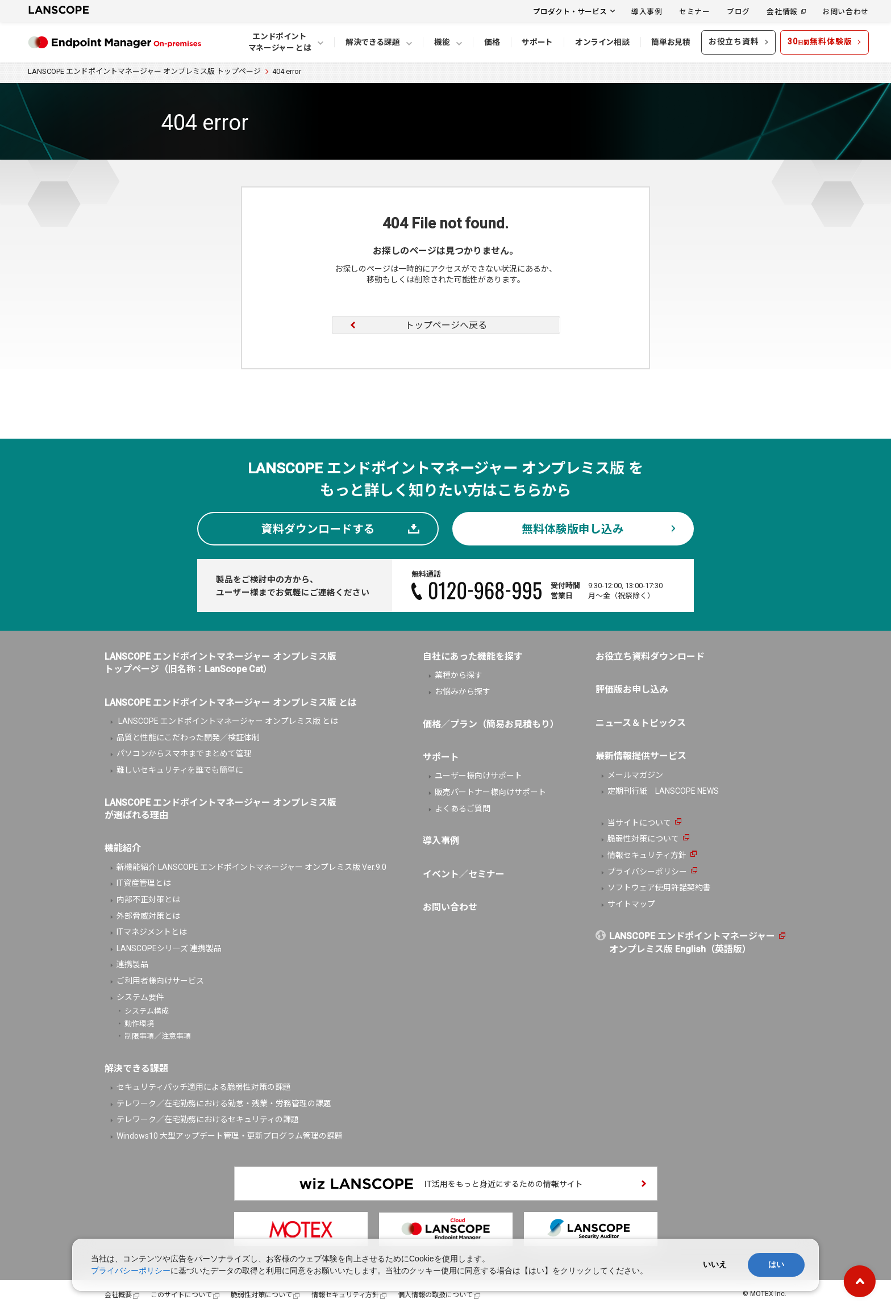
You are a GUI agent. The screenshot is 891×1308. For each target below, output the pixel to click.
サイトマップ (631, 904)
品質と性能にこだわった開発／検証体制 (188, 737)
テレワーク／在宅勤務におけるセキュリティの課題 (207, 1119)
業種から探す (458, 675)
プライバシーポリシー (647, 871)
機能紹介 (123, 848)
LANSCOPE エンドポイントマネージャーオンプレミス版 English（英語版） (692, 942)
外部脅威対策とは (148, 915)
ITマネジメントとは (151, 931)
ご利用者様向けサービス (160, 980)
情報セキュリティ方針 (646, 855)
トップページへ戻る (446, 325)
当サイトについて (639, 822)
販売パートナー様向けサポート (490, 792)
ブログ (738, 11)
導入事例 (647, 11)
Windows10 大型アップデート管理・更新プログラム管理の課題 (229, 1135)
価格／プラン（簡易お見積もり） (491, 724)
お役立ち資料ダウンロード (650, 656)
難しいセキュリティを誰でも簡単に (179, 769)
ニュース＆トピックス (641, 723)
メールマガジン (635, 775)
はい (776, 1264)
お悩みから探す (462, 691)
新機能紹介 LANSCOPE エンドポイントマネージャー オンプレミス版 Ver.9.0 (251, 867)
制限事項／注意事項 (157, 1036)
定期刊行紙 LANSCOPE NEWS (663, 790)
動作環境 (139, 1023)
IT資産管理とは (143, 883)
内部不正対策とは (148, 899)
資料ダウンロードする (318, 529)
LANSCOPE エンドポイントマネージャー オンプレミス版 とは (227, 721)
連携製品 (132, 964)
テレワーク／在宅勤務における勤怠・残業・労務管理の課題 (223, 1103)
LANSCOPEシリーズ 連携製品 (169, 948)
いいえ (715, 1264)
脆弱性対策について (643, 838)
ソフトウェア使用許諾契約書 (659, 887)
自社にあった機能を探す (473, 656)
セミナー (694, 11)
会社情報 (782, 11)
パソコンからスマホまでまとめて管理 (184, 753)
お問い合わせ (845, 11)
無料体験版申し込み (573, 529)
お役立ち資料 (734, 41)
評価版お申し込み (632, 689)
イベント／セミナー (464, 874)
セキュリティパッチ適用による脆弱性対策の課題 (203, 1087)
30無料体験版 (820, 41)
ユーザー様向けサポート (478, 775)
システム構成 (146, 1011)
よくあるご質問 (462, 808)
